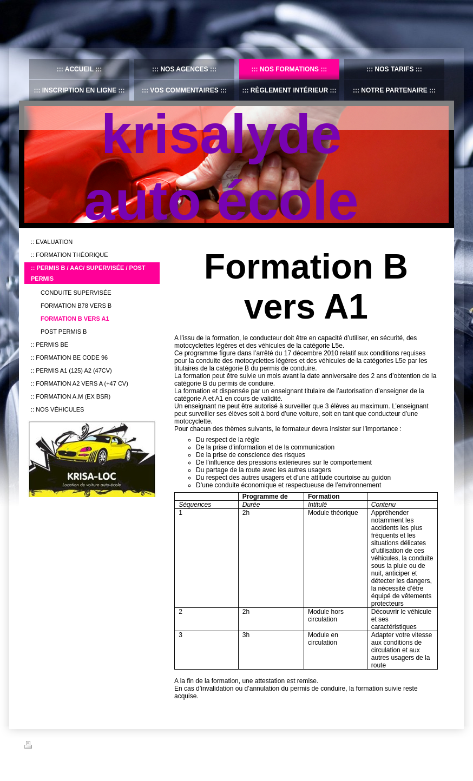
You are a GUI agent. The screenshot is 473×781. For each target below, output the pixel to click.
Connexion (434, 745)
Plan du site (106, 746)
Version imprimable (56, 746)
